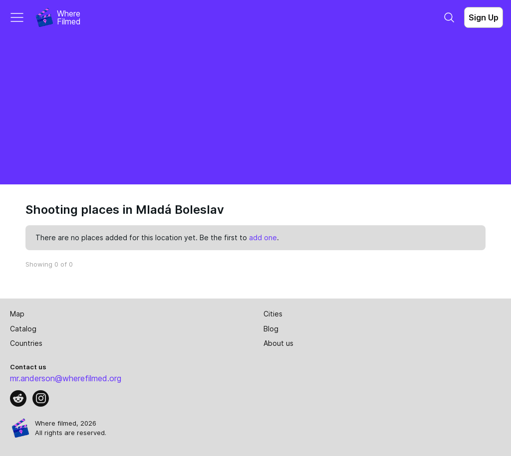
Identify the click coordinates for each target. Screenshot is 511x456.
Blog (270, 328)
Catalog (23, 328)
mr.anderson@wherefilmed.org (65, 378)
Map (17, 313)
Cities (272, 313)
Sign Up (484, 17)
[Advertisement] (255, 109)
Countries (26, 343)
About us (278, 343)
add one (263, 237)
